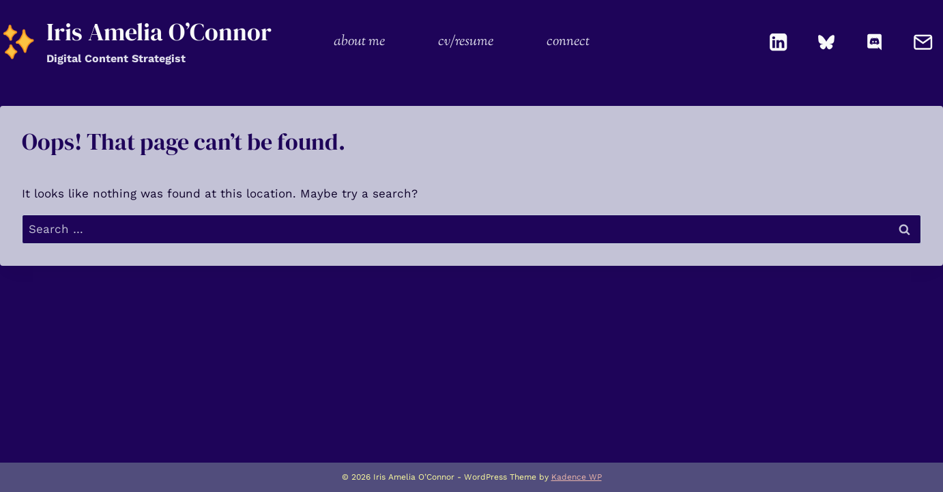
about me (359, 41)
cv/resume (465, 41)
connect (568, 41)
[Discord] (875, 42)
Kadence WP (576, 477)
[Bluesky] (827, 42)
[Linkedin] (779, 42)
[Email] (923, 42)
